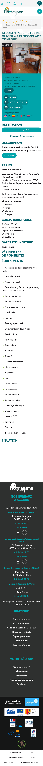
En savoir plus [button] (9, 155)
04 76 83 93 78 (21, 579)
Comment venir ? (21, 667)
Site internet (12, 107)
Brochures (21, 684)
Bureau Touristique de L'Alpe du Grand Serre (22, 540)
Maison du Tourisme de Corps (22, 583)
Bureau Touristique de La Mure (21, 512)
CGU (31, 753)
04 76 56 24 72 (21, 552)
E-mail (10, 97)
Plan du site (8, 762)
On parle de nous (21, 623)
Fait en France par (29, 762)
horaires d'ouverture (27, 507)
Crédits (32, 757)
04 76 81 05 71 (22, 523)
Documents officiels (21, 632)
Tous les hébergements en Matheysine (18, 23)
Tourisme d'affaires (21, 645)
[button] (3, 58)
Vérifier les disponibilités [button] (21, 130)
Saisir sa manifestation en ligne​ (21, 627)
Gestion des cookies (15, 757)
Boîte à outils (22, 640)
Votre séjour (15, 21)
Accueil (5, 21)
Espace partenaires (21, 636)
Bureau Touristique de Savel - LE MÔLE (21, 568)
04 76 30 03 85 (21, 596)
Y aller (8, 90)
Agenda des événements (21, 680)
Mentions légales (16, 753)
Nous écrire (21, 527)
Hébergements (27, 21)
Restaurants (21, 675)
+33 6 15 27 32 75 (15, 102)
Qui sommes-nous (21, 619)
